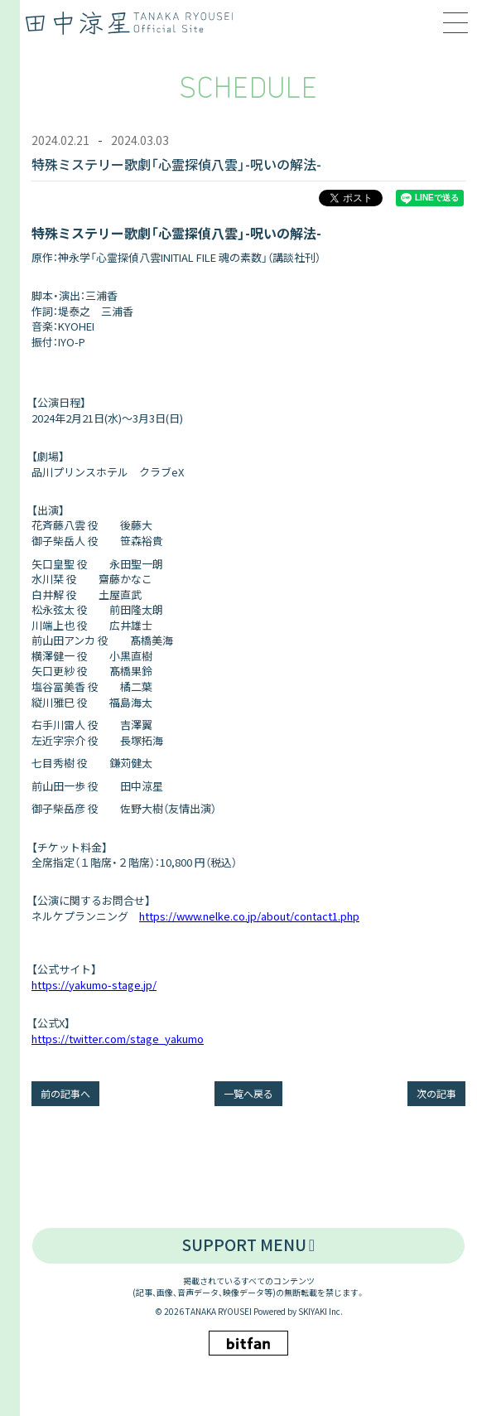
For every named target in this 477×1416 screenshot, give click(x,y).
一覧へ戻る (248, 1093)
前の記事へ (65, 1093)
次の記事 (436, 1093)
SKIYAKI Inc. (320, 1311)
